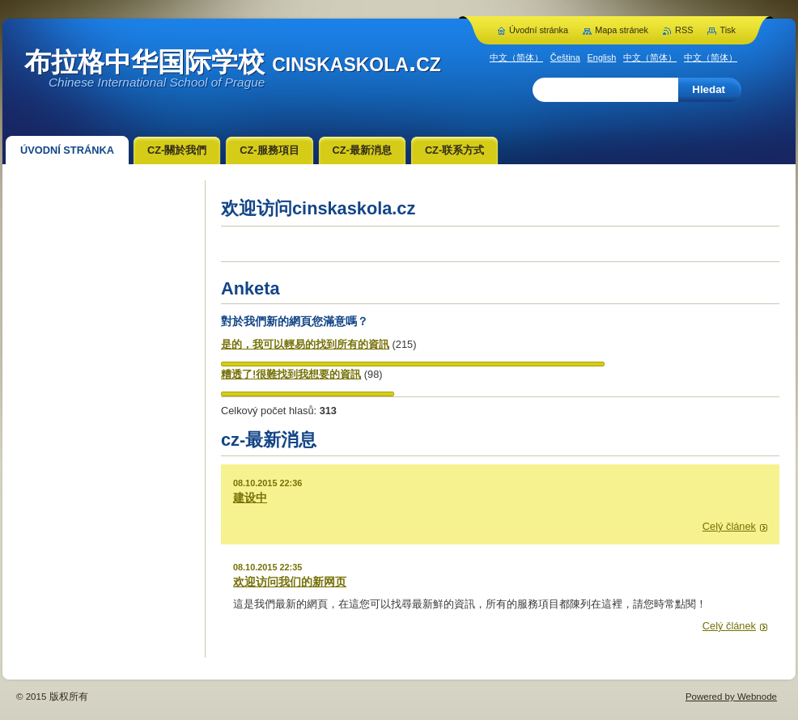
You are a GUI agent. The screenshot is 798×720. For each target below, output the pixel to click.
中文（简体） (516, 57)
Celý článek (729, 526)
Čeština (565, 57)
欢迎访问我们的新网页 (289, 581)
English (602, 57)
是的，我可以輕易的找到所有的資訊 (305, 344)
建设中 (250, 497)
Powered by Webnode (731, 696)
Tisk (727, 30)
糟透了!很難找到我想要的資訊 (291, 374)
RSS (684, 30)
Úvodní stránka (538, 30)
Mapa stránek (621, 30)
